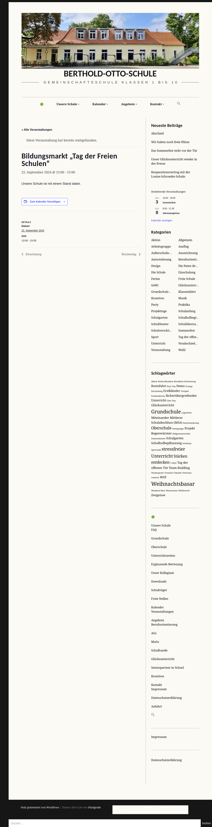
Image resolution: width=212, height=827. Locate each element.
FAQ (154, 530)
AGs (154, 633)
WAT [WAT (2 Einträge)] (163, 477)
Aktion (155, 240)
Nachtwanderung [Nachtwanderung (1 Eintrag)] (191, 423)
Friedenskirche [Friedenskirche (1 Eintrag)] (158, 396)
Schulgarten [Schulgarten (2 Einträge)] (174, 438)
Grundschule (160, 538)
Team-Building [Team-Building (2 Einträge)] (179, 468)
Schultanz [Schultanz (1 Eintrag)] (187, 443)
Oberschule (159, 547)
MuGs (155, 642)
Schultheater (160, 324)
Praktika (184, 305)
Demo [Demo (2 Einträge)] (180, 386)
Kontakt (156, 104)
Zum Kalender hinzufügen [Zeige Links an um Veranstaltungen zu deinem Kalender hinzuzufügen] (45, 201)
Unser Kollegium (162, 573)
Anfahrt (156, 706)
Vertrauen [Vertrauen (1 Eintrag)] (187, 473)
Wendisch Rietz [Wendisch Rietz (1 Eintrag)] (158, 490)
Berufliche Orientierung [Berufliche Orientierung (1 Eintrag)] (185, 381)
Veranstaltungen (162, 612)
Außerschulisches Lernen (168, 253)
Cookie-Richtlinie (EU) (175, 811)
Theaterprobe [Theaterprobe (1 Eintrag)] (157, 473)
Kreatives (157, 298)
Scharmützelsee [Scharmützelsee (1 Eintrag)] (158, 438)
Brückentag (129, 254)
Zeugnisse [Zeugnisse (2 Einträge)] (158, 495)
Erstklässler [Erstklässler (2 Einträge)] (171, 391)
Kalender (99, 104)
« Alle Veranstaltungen (37, 129)
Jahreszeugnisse (171, 213)
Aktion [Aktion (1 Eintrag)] (154, 381)
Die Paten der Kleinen (193, 266)
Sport (155, 337)
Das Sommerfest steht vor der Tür (174, 151)
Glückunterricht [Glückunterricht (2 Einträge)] (162, 405)
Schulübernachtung (191, 324)
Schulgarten (159, 318)
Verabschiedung (189, 343)
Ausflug (183, 246)
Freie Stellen (159, 599)
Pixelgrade (94, 807)
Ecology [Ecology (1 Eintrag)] (188, 386)
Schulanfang (186, 311)
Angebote (128, 104)
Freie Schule (186, 279)
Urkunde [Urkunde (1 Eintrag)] (178, 473)
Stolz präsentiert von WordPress (40, 807)
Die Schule (158, 272)
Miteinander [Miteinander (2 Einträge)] (160, 418)
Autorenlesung (161, 259)
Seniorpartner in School (167, 668)
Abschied (157, 133)
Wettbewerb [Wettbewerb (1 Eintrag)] (183, 490)
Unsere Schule (66, 104)
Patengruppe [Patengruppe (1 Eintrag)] (178, 428)
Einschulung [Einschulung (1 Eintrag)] (156, 391)
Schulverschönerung (165, 330)
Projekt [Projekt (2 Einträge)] (190, 428)
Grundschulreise (162, 292)
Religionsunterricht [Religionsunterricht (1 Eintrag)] (181, 433)
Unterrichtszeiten (163, 556)
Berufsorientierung (191, 259)
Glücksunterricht (190, 285)
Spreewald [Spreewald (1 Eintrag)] (156, 450)
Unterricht (158, 343)
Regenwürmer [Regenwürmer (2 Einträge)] (161, 433)
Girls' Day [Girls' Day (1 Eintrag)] (171, 400)
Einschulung (33, 254)
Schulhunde (159, 650)
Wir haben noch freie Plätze (170, 142)
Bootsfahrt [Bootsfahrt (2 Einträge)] (158, 386)
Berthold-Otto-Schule (110, 73)
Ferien (155, 279)
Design (155, 266)
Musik (182, 298)
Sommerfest (169, 202)
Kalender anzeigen (161, 220)
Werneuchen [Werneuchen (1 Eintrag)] (172, 490)
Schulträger (159, 590)
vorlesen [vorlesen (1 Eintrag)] (155, 477)
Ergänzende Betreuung (167, 564)
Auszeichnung (188, 253)
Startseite (147, 807)
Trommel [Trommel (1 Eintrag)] (168, 473)
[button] (179, 103)
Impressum (159, 689)
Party (155, 305)
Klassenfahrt (187, 292)
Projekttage (159, 311)
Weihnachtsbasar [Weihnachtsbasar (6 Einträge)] (173, 483)
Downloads (158, 581)
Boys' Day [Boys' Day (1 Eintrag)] (171, 386)
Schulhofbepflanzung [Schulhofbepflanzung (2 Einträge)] (166, 443)
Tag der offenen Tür (192, 337)
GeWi (155, 285)
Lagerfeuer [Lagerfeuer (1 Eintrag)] (187, 412)
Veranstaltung (160, 350)
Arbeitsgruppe (161, 246)
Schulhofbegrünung (192, 318)
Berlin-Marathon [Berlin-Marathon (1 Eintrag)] (165, 381)
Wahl (182, 350)
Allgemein (185, 240)
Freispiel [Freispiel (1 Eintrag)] (185, 391)
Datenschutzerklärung (166, 698)
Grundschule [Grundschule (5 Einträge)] (166, 411)
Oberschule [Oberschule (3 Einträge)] (161, 427)
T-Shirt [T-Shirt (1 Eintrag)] (173, 463)
